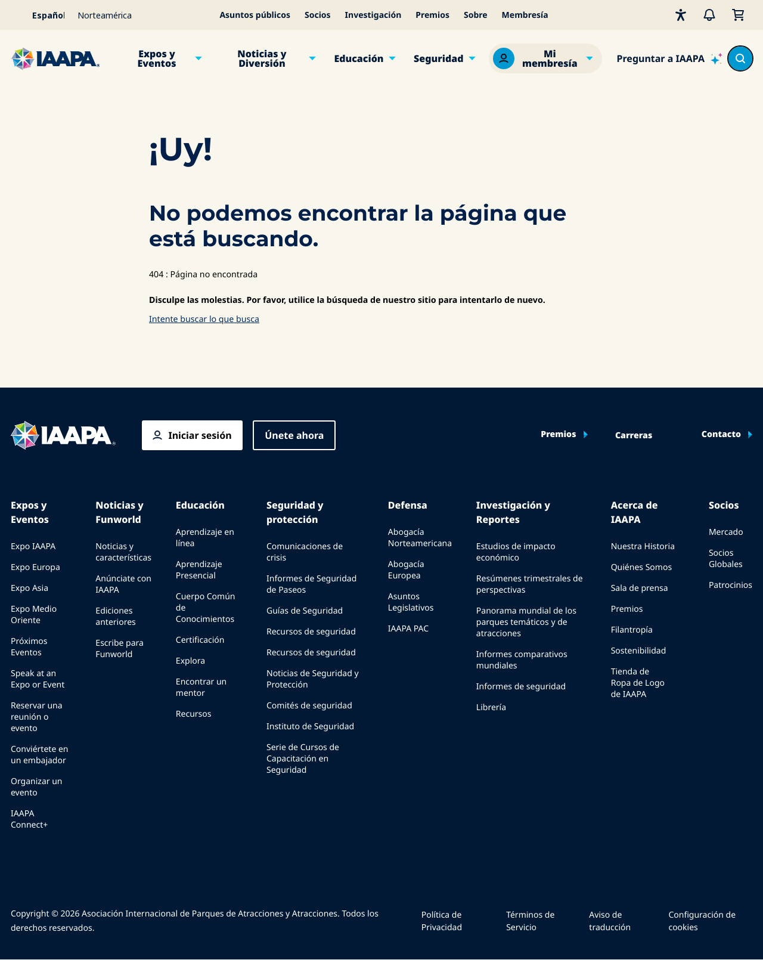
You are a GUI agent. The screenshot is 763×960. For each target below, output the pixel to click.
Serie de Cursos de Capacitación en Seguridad (302, 759)
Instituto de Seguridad (310, 726)
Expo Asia (29, 588)
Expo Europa (35, 567)
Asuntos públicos (254, 15)
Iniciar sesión (199, 435)
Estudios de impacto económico (516, 552)
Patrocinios (730, 585)
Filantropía (632, 630)
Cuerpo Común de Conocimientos (205, 608)
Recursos (194, 714)
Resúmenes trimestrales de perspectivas (529, 584)
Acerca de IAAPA (634, 512)
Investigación (373, 15)
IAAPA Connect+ (29, 819)
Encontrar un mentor (201, 687)
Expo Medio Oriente (34, 614)
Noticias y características (123, 552)
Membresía (525, 15)
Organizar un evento (36, 787)
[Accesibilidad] (680, 15)
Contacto (721, 434)
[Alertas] (709, 15)
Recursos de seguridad (311, 631)
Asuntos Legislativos (411, 602)
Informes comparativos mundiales (521, 660)
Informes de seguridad (521, 686)
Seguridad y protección (294, 512)
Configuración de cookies (702, 921)
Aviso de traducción (610, 921)
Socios (318, 15)
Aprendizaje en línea (205, 538)
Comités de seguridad (309, 705)
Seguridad (438, 58)
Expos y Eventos (156, 58)
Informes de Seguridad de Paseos (311, 584)
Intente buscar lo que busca (204, 319)
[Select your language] (40, 15)
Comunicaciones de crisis (304, 552)
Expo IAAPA (33, 546)
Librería (491, 707)
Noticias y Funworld (119, 512)
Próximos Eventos (29, 647)
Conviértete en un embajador (39, 755)
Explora (190, 661)
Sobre (476, 15)
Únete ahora (294, 435)
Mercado (726, 532)
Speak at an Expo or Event (37, 679)
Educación (358, 58)
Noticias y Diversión (261, 58)
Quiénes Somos (641, 567)
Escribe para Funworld (119, 648)
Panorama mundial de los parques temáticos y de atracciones (526, 622)
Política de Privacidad (441, 921)
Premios (432, 15)
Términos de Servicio (530, 921)
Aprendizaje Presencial (199, 570)
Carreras (633, 436)
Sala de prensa (639, 588)
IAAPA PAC (408, 628)
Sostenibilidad (638, 650)
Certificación (200, 640)
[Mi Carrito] (738, 15)
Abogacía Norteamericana (420, 538)
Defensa (407, 505)
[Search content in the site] (740, 58)
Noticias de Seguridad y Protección (312, 679)
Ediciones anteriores (115, 616)
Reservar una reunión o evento (37, 717)
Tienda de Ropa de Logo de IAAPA (638, 683)
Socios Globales (726, 558)
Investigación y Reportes (513, 512)
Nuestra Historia (643, 546)
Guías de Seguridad (304, 611)
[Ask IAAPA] (669, 58)
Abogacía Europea (406, 570)
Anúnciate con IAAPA (123, 584)
